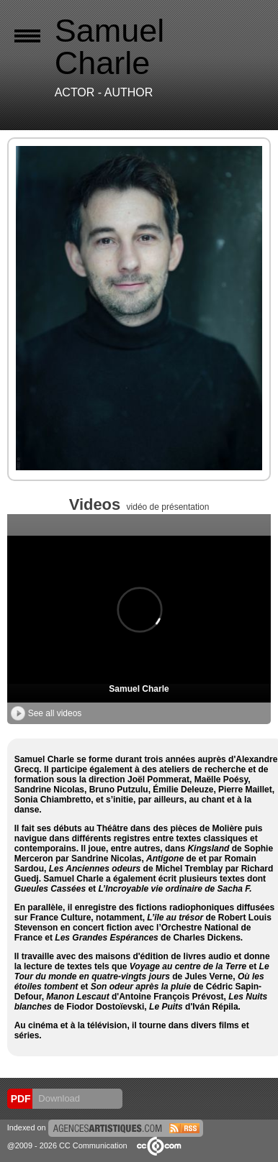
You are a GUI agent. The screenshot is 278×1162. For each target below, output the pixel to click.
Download (58, 1098)
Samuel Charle (139, 689)
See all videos (46, 713)
